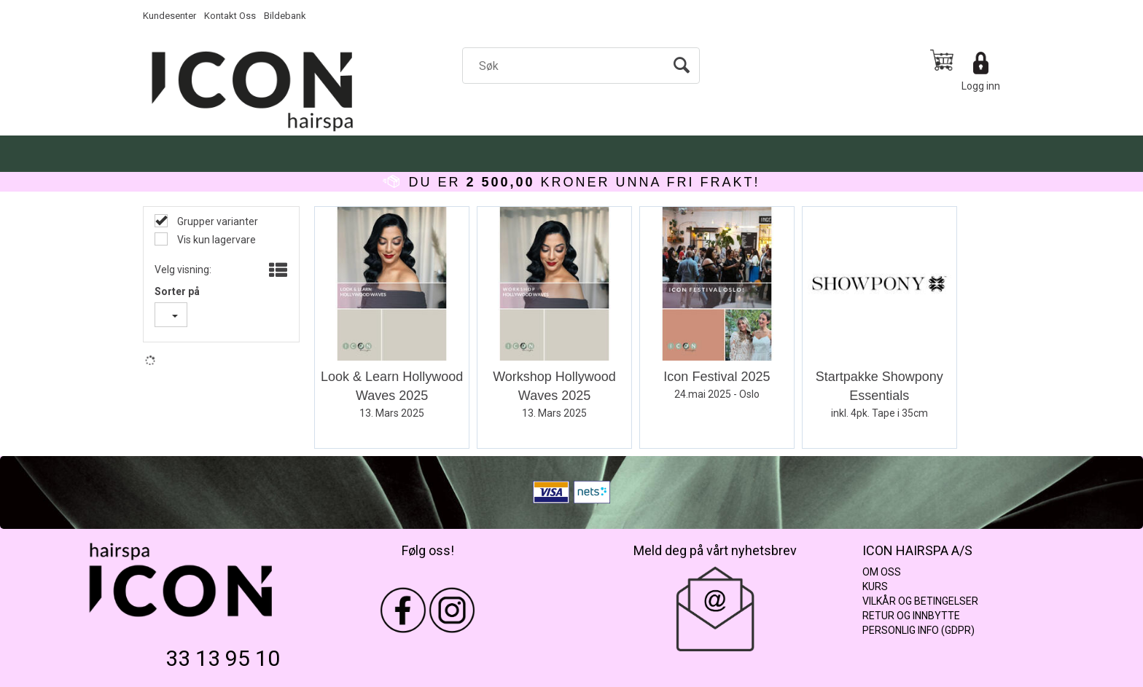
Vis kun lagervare (215, 240)
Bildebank (285, 15)
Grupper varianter (216, 221)
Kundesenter (169, 15)
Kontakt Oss (230, 15)
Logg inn (980, 86)
